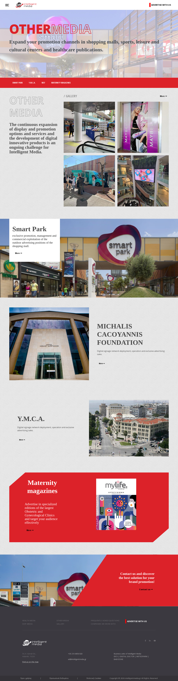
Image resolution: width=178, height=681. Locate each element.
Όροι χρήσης (26, 678)
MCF (43, 82)
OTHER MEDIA (63, 620)
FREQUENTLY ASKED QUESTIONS (105, 620)
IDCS (116, 656)
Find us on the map (30, 662)
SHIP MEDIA (27, 624)
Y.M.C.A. (32, 82)
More (163, 96)
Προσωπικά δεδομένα (58, 678)
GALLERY (60, 624)
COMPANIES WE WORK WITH (103, 624)
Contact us (146, 589)
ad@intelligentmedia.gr (77, 659)
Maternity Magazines (61, 82)
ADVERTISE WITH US (161, 5)
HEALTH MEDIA (28, 620)
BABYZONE (118, 659)
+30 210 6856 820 (75, 654)
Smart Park (17, 82)
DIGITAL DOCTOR (127, 656)
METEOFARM (141, 656)
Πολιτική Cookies (93, 678)
